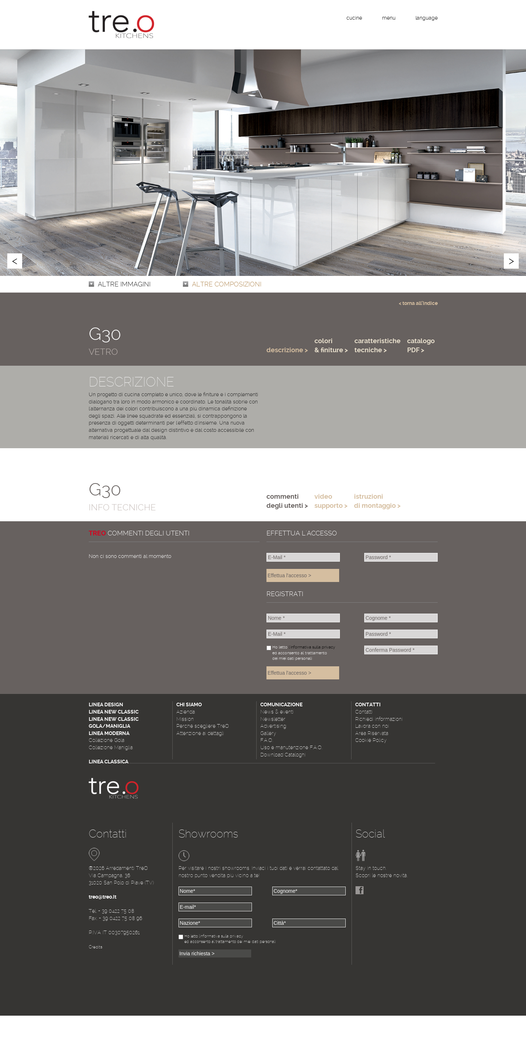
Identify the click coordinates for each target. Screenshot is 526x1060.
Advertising (273, 726)
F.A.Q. (266, 740)
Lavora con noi (372, 726)
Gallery (268, 733)
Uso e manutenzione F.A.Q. (291, 747)
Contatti (364, 712)
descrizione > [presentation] (287, 350)
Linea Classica (108, 761)
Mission (185, 719)
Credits (96, 946)
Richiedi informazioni (379, 719)
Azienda (185, 712)
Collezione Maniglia (111, 747)
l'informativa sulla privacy (312, 647)
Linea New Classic (113, 712)
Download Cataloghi (283, 755)
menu (388, 18)
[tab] (287, 338)
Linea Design (106, 704)
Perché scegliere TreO (202, 726)
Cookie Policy (371, 740)
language (426, 18)
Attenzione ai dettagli (200, 733)
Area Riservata (371, 733)
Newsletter (272, 719)
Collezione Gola (106, 740)
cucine (354, 18)
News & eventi (277, 712)
